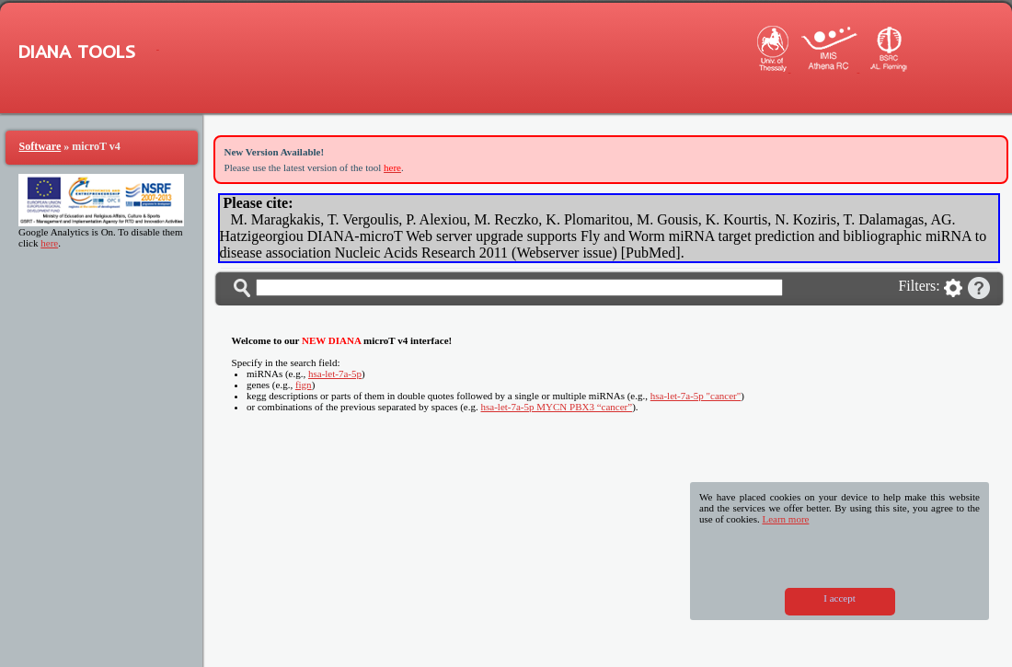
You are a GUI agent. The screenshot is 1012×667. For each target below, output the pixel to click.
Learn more (785, 518)
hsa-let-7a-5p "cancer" (695, 395)
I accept (839, 598)
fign (303, 384)
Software (40, 146)
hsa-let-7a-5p (335, 373)
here (49, 242)
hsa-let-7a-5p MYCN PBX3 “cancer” (557, 406)
